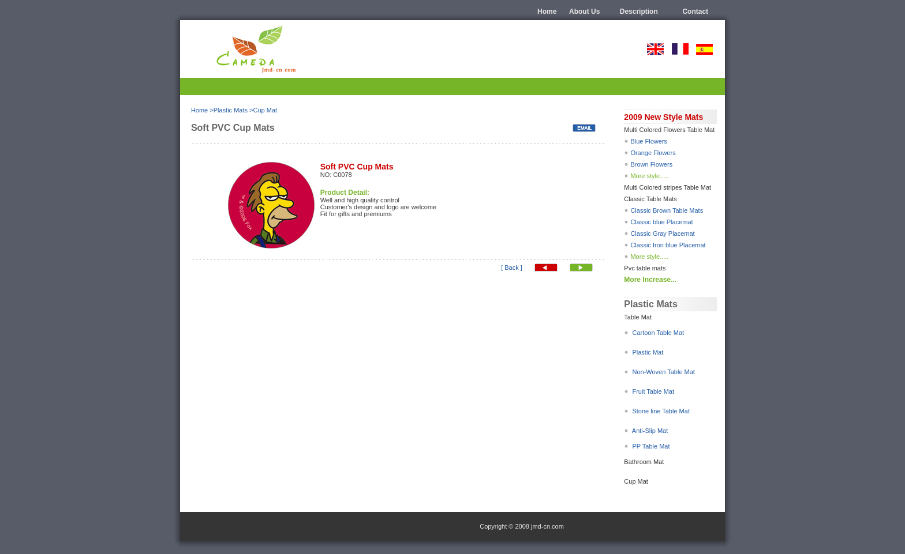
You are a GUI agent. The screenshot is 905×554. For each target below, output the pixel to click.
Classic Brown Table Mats (666, 210)
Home (546, 11)
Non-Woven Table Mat (662, 371)
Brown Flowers (651, 164)
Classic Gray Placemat (662, 233)
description (639, 11)
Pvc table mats (644, 268)
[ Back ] (511, 267)
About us (584, 11)
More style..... (649, 175)
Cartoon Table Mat (658, 332)
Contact (695, 11)
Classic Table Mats (650, 198)
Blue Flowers (648, 141)
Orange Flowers (652, 152)
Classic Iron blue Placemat (667, 245)
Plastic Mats (231, 110)
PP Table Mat (651, 446)
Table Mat (638, 317)
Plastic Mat (647, 352)
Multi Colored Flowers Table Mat (669, 129)
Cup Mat (265, 110)
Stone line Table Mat (660, 411)
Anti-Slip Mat (650, 430)
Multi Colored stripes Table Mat (667, 187)
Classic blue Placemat (661, 221)
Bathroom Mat (644, 461)
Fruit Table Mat (653, 391)
